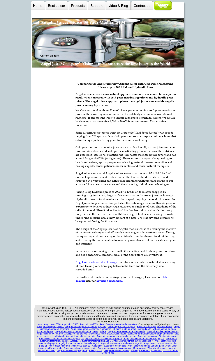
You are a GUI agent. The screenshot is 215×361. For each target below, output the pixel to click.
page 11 (43, 346)
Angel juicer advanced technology (162, 331)
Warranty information (157, 348)
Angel (177, 326)
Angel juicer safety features (50, 333)
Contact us (156, 350)
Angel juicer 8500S (89, 324)
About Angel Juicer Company (121, 326)
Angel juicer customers (166, 341)
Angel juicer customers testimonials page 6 (90, 341)
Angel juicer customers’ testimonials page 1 (158, 336)
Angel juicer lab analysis (75, 333)
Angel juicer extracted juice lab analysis (126, 331)
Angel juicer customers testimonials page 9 (78, 343)
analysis (80, 280)
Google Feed (108, 353)
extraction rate (44, 336)
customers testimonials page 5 (54, 341)
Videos (103, 331)
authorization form (46, 350)
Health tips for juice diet (64, 336)
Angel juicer (171, 338)
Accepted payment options (116, 350)
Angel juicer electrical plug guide (72, 350)
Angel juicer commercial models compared (91, 329)
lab (165, 277)
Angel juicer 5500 (52, 324)
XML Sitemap (171, 350)
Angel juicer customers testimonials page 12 (69, 346)
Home (39, 324)
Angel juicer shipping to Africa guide (115, 348)
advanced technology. (109, 280)
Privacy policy (95, 350)
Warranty (173, 348)
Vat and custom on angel (165, 329)
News (95, 331)
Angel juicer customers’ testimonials (109, 346)
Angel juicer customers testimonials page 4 (143, 338)
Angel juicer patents (85, 336)
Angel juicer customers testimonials (161, 343)
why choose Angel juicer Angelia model (107, 333)
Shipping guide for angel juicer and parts (132, 329)
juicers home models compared (54, 329)
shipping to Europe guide (50, 348)
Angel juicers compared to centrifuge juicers (85, 326)
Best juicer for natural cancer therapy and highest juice (154, 333)
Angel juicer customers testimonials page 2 (59, 338)
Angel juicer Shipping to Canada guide (146, 346)
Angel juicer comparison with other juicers (116, 336)
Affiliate (134, 350)
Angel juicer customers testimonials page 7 (132, 341)
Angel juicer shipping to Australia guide (73, 331)
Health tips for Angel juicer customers (154, 326)
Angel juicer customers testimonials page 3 (101, 338)
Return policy (139, 348)
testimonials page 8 (47, 343)
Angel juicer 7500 (70, 324)
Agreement (144, 350)
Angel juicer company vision (50, 326)
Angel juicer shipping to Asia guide (80, 348)
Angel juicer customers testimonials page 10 (121, 343)
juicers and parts (45, 331)
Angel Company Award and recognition (118, 324)
